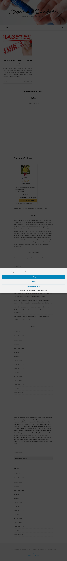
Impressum (44, 290)
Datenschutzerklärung (34, 290)
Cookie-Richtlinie (24, 290)
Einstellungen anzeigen (33, 286)
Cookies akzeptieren (33, 277)
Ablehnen (33, 281)
